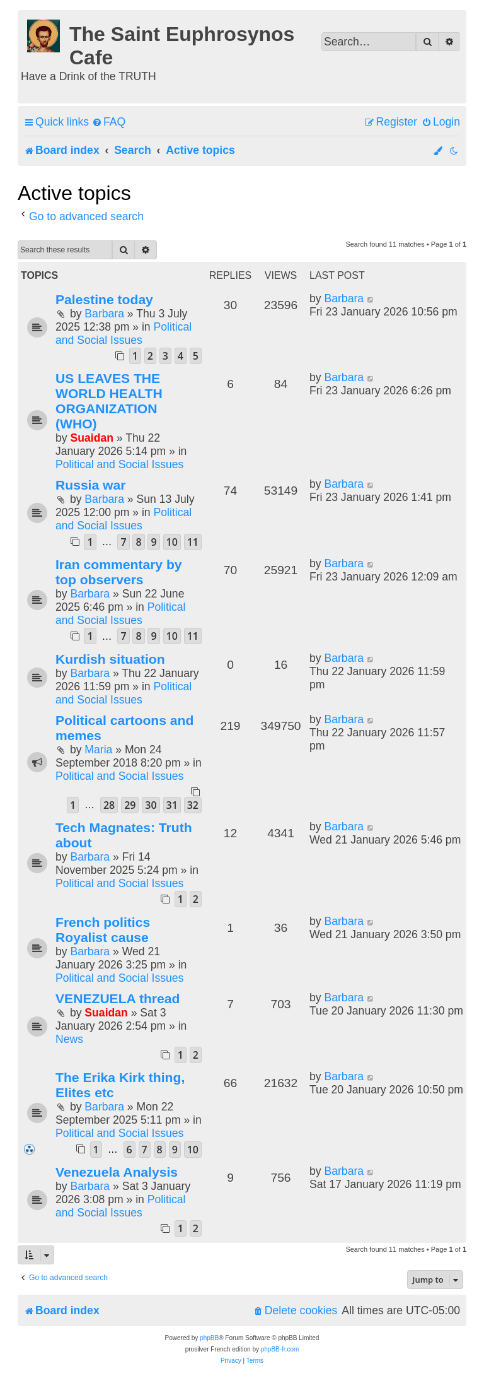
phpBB (209, 1337)
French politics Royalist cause (102, 930)
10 (172, 542)
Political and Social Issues (123, 333)
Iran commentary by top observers (118, 572)
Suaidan (91, 438)
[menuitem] (108, 122)
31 (172, 805)
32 (193, 805)
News (69, 1039)
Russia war (90, 485)
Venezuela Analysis (116, 1172)
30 (150, 805)
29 (129, 805)
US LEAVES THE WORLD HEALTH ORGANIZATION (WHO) (109, 401)
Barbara (104, 313)
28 (109, 805)
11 (193, 542)
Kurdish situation (110, 659)
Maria (98, 749)
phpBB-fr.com (280, 1349)
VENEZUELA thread (117, 998)
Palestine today (104, 299)
